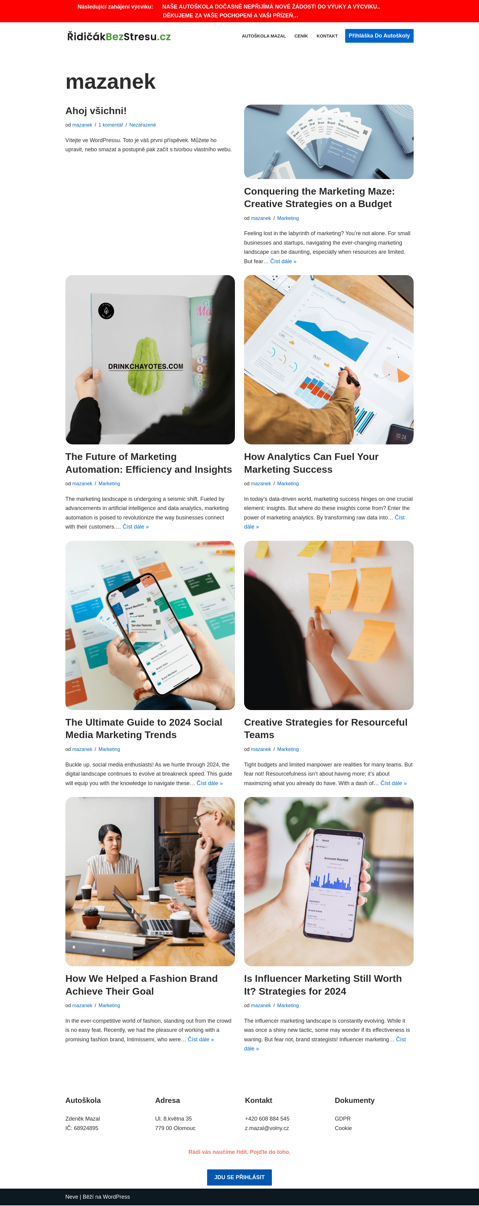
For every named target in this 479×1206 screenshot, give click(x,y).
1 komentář (111, 125)
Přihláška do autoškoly (379, 36)
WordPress (116, 1197)
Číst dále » (283, 261)
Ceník (301, 36)
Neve (71, 1197)
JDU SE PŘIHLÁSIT (239, 1178)
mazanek (82, 125)
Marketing (288, 218)
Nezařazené (143, 125)
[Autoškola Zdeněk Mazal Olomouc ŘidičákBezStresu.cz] (120, 36)
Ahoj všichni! (96, 110)
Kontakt (327, 36)
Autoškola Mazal (264, 36)
